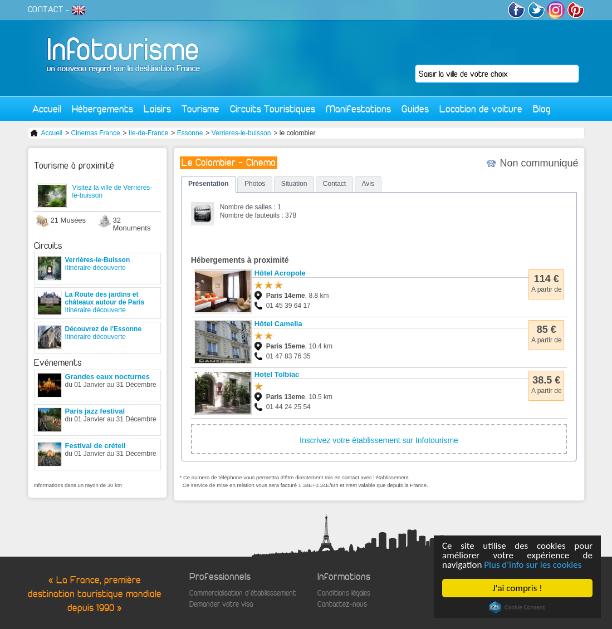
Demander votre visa (221, 604)
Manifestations (358, 109)
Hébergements (102, 109)
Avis (368, 184)
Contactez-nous (342, 604)
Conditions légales (343, 593)
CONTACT (45, 9)
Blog (542, 109)
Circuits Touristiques (272, 109)
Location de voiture (480, 109)
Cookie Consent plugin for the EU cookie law (517, 607)
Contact (334, 184)
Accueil (46, 109)
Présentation (208, 184)
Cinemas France (95, 133)
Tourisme (200, 109)
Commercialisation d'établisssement (242, 593)
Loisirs (157, 109)
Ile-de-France (148, 133)
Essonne (190, 133)
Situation (294, 184)
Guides (415, 109)
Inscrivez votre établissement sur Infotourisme (379, 440)
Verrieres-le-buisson (241, 133)
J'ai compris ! (517, 588)
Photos (254, 184)
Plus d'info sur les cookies (532, 565)
